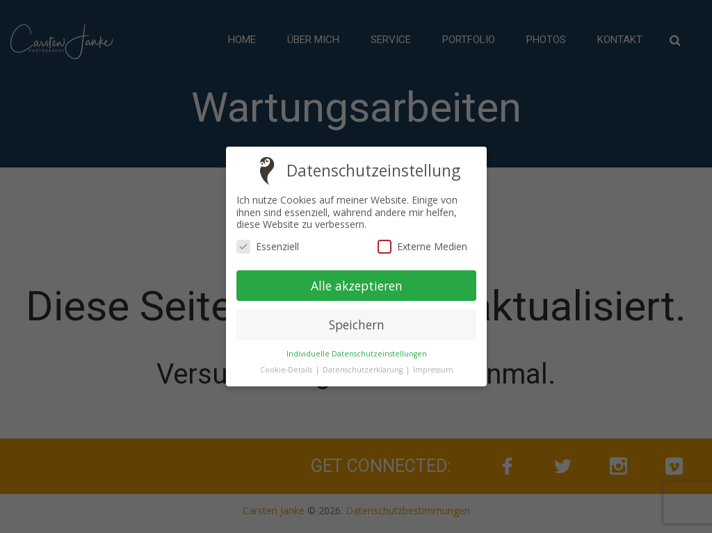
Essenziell (267, 246)
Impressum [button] (432, 370)
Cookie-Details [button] (286, 370)
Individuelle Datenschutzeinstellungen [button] (356, 354)
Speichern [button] (356, 324)
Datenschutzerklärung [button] (363, 370)
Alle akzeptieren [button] (356, 285)
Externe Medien (422, 246)
